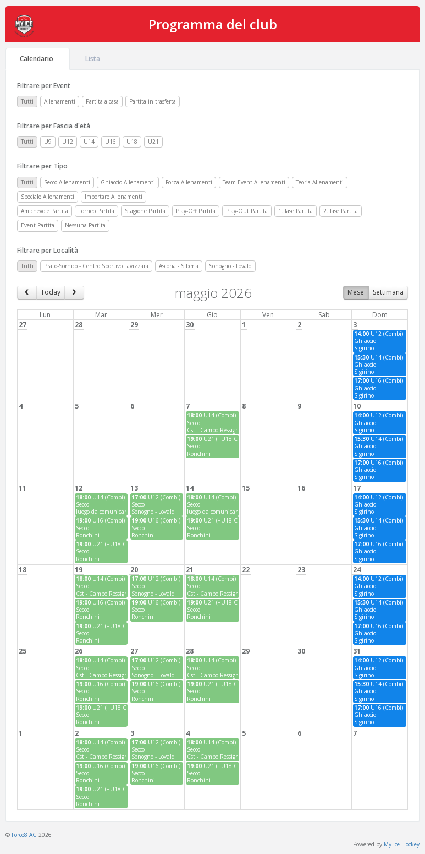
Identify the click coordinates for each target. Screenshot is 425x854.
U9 (48, 141)
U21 (153, 141)
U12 (67, 141)
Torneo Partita (96, 211)
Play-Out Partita (247, 211)
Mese (355, 292)
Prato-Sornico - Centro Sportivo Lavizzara (96, 266)
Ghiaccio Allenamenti (128, 182)
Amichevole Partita (44, 211)
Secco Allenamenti (67, 182)
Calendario (37, 58)
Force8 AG (24, 835)
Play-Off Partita (196, 211)
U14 (89, 141)
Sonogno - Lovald (230, 266)
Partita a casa (102, 101)
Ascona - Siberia (178, 266)
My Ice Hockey (402, 844)
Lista (93, 58)
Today (50, 292)
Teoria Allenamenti (320, 182)
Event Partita (37, 225)
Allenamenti (59, 101)
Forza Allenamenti (188, 182)
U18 (131, 141)
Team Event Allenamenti (254, 182)
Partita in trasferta (152, 101)
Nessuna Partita (85, 225)
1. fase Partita (295, 211)
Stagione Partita (145, 211)
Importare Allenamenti (113, 196)
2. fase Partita (340, 211)
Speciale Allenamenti (47, 196)
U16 (110, 141)
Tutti (27, 101)
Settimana (388, 292)
